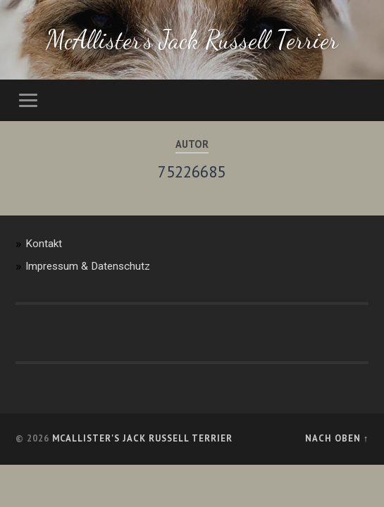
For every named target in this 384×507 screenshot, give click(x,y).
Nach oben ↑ (336, 438)
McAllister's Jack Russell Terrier (192, 40)
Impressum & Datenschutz (87, 266)
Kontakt (43, 243)
